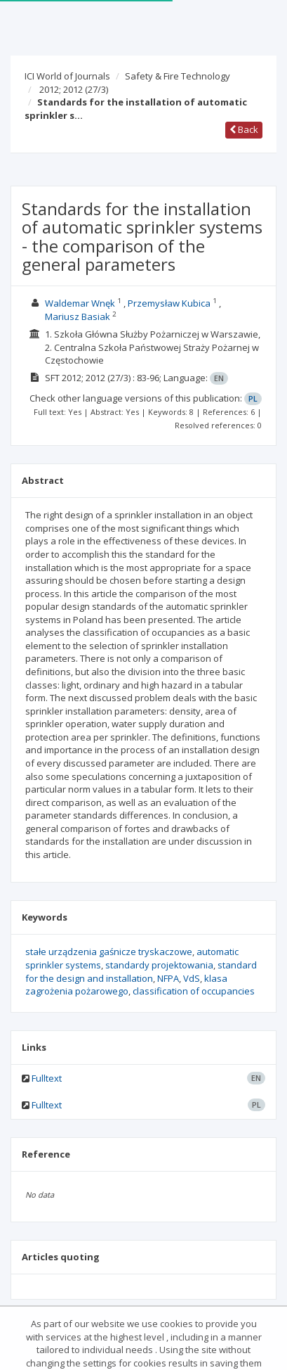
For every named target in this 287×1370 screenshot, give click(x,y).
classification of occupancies (194, 991)
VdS (191, 978)
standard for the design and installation (141, 972)
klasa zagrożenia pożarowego (126, 985)
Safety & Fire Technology (177, 76)
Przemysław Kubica (169, 303)
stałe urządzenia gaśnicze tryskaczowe (108, 951)
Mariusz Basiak (77, 316)
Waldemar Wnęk (80, 303)
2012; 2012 (73, 89)
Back (243, 129)
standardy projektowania (159, 965)
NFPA (168, 978)
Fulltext (47, 1078)
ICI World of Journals (67, 76)
